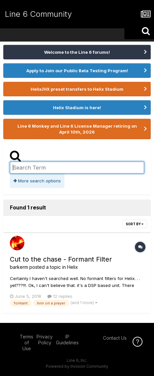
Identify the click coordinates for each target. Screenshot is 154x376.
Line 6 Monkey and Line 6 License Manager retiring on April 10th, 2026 (77, 129)
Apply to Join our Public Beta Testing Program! (77, 70)
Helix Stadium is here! (77, 107)
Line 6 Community (38, 14)
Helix (72, 267)
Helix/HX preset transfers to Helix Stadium (77, 89)
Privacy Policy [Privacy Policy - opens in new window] (45, 339)
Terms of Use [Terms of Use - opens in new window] (26, 342)
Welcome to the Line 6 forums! (77, 52)
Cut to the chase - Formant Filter (61, 259)
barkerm (19, 267)
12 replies (59, 296)
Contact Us (115, 338)
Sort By (134, 224)
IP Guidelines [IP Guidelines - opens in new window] (67, 339)
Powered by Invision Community (77, 366)
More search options (37, 180)
